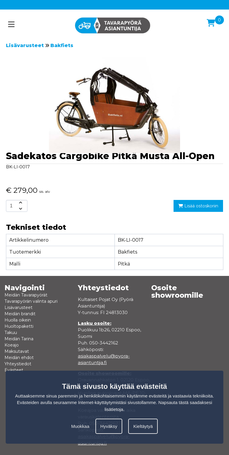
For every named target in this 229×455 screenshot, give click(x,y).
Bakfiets (61, 45)
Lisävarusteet (25, 45)
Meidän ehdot (19, 357)
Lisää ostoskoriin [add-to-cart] (198, 206)
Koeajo (11, 345)
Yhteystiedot (17, 364)
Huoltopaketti (18, 326)
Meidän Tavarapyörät (25, 295)
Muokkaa (80, 426)
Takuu (10, 332)
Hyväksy (108, 426)
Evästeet (13, 370)
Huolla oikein (17, 320)
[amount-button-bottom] (20, 209)
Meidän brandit (19, 313)
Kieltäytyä (143, 426)
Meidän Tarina (18, 338)
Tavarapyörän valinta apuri (31, 301)
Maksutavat (16, 351)
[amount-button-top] (20, 203)
